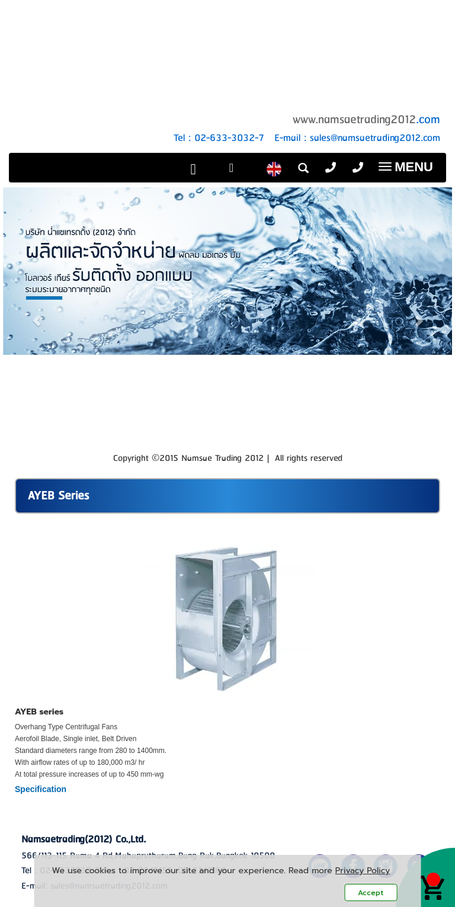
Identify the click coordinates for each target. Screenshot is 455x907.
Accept (370, 892)
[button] (37, 314)
